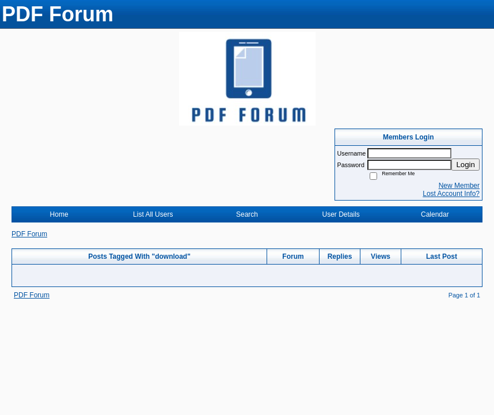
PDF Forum (29, 234)
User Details (340, 214)
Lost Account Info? (451, 194)
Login (465, 164)
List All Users (153, 214)
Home (59, 214)
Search (247, 214)
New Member (459, 186)
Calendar (435, 214)
